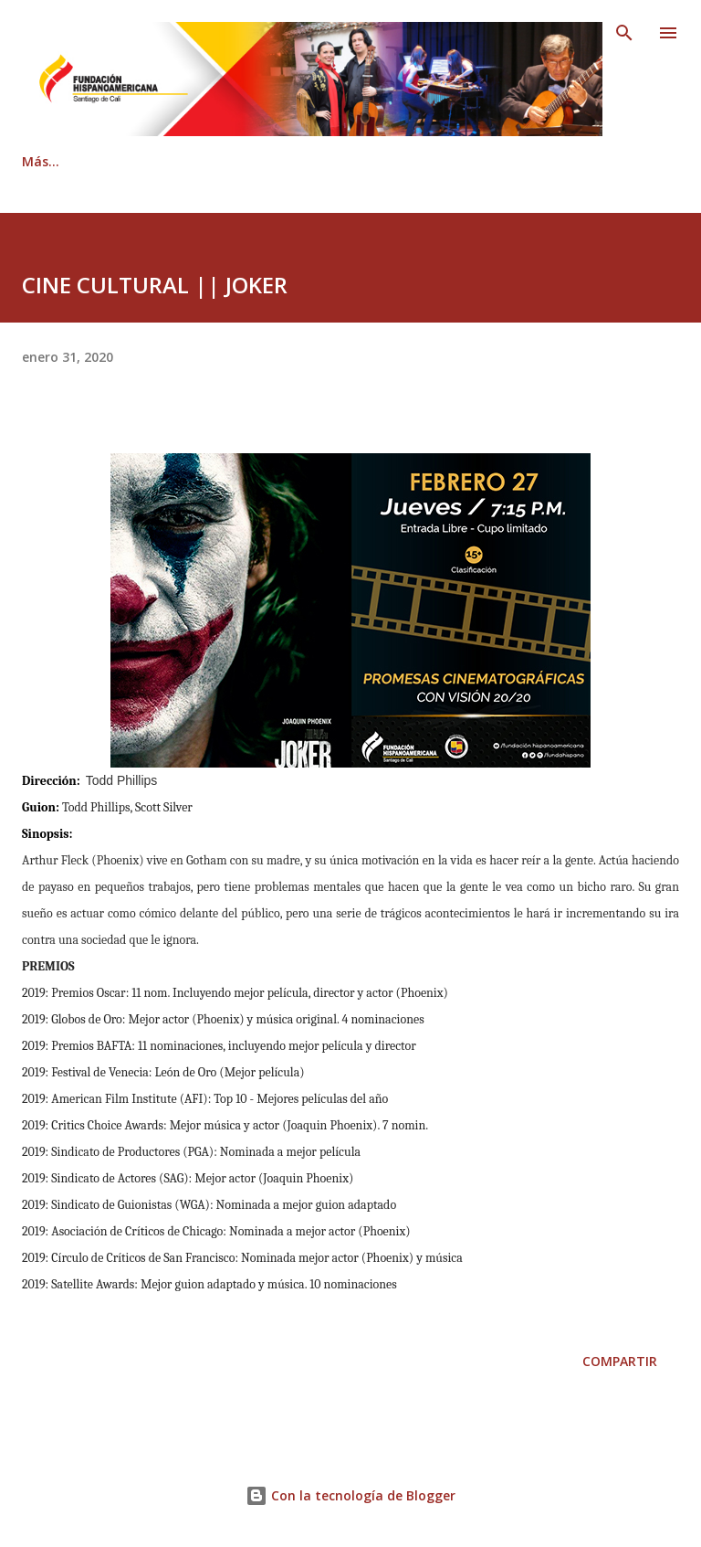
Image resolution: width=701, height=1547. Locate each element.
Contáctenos (288, 161)
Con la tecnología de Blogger (350, 1495)
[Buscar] (624, 33)
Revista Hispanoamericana (462, 161)
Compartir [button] (619, 1361)
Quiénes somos (151, 161)
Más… (614, 161)
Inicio (39, 161)
